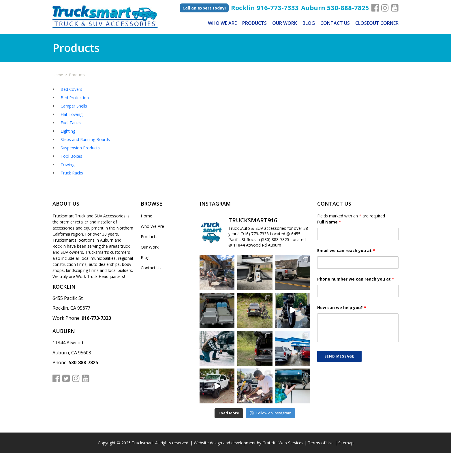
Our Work (284, 23)
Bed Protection (75, 97)
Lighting (68, 131)
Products (254, 23)
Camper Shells (74, 106)
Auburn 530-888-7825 (335, 6)
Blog (308, 23)
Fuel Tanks (71, 122)
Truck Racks (72, 173)
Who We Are (222, 23)
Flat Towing (71, 114)
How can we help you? (341, 307)
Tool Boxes (71, 156)
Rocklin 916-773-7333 (265, 6)
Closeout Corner (377, 23)
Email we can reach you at (346, 250)
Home (146, 216)
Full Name (329, 222)
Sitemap (346, 443)
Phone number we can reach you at (355, 279)
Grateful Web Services (282, 443)
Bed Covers (71, 89)
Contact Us (335, 23)
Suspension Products (80, 148)
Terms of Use (321, 443)
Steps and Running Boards (85, 139)
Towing (67, 164)
